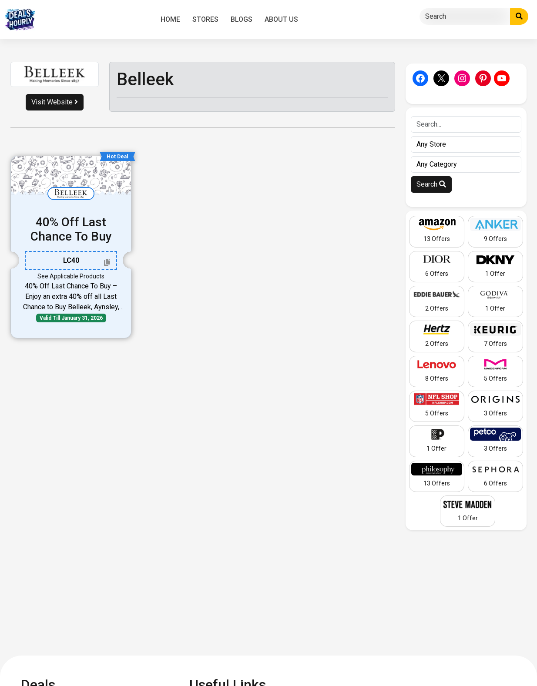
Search (431, 184)
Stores (205, 19)
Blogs (241, 19)
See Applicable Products (70, 276)
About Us (281, 19)
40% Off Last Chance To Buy (71, 229)
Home (170, 19)
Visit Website (54, 102)
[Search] (465, 16)
